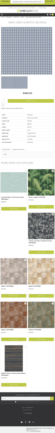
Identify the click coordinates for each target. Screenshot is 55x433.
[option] (27, 51)
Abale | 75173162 (35, 286)
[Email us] (21, 422)
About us (11, 7)
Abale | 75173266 (7, 330)
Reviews (18, 149)
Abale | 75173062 (7, 286)
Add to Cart (31, 100)
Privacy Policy (37, 401)
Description (6, 149)
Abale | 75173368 (35, 330)
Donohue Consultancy (35, 431)
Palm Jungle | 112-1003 (37, 197)
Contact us (21, 7)
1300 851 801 (42, 7)
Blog (15, 7)
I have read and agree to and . (27, 401)
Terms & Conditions (30, 7)
